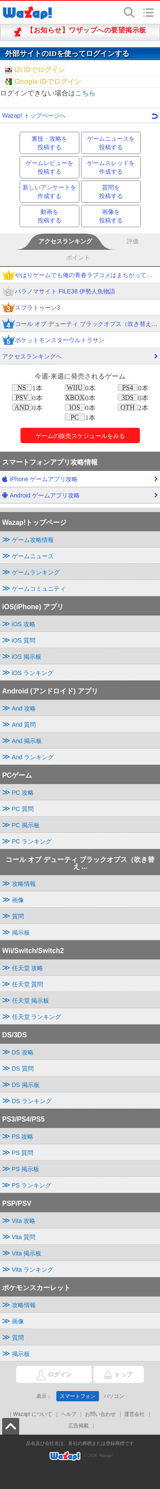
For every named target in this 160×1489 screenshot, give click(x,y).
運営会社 (134, 1414)
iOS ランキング (32, 672)
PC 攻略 (23, 792)
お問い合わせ (100, 1414)
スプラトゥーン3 (31, 308)
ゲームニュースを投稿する (111, 143)
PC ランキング (32, 841)
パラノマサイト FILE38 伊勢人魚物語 (58, 292)
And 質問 (24, 724)
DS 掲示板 (26, 1084)
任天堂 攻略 (28, 968)
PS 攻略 (23, 1136)
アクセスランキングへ (80, 358)
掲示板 (21, 932)
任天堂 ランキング (36, 1016)
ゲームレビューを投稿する (49, 167)
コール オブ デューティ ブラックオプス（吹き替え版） (80, 324)
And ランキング (33, 757)
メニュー (148, 12)
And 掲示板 (27, 740)
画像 (18, 900)
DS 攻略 (23, 1052)
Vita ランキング (33, 1269)
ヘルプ (68, 1414)
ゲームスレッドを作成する (111, 167)
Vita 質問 (24, 1237)
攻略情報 (24, 883)
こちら (85, 93)
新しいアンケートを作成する (49, 191)
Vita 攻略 (24, 1220)
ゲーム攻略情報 (33, 539)
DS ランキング (32, 1101)
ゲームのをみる (80, 435)
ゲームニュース (33, 556)
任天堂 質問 (28, 984)
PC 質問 (23, 808)
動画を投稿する (49, 216)
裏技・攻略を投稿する (49, 143)
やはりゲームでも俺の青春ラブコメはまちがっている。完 (80, 275)
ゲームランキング (36, 572)
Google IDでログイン (48, 81)
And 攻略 (24, 708)
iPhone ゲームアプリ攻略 (80, 481)
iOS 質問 (23, 640)
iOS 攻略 (23, 624)
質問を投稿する (111, 191)
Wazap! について (32, 1414)
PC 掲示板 (26, 825)
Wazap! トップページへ (80, 115)
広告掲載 (78, 1426)
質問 (18, 916)
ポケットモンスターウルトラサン (53, 340)
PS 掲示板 (26, 1169)
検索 (129, 12)
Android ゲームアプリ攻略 (80, 497)
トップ (112, 1375)
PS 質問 (23, 1152)
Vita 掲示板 (27, 1253)
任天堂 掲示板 (30, 1000)
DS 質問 (23, 1068)
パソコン (114, 1396)
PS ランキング (32, 1185)
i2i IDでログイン (40, 70)
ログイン (44, 1375)
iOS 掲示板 (26, 656)
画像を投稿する (111, 216)
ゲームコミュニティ (39, 588)
